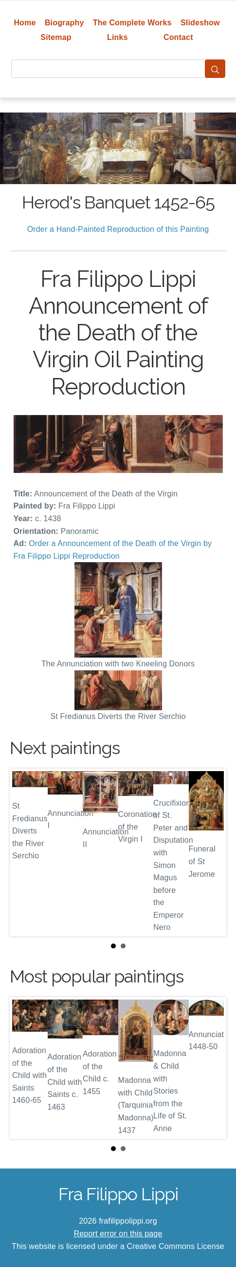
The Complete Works (132, 23)
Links (117, 37)
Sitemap (55, 37)
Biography (64, 23)
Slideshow (200, 23)
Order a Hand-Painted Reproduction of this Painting (118, 229)
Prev (25, 852)
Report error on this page (118, 1233)
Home (25, 23)
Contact (178, 37)
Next (211, 852)
